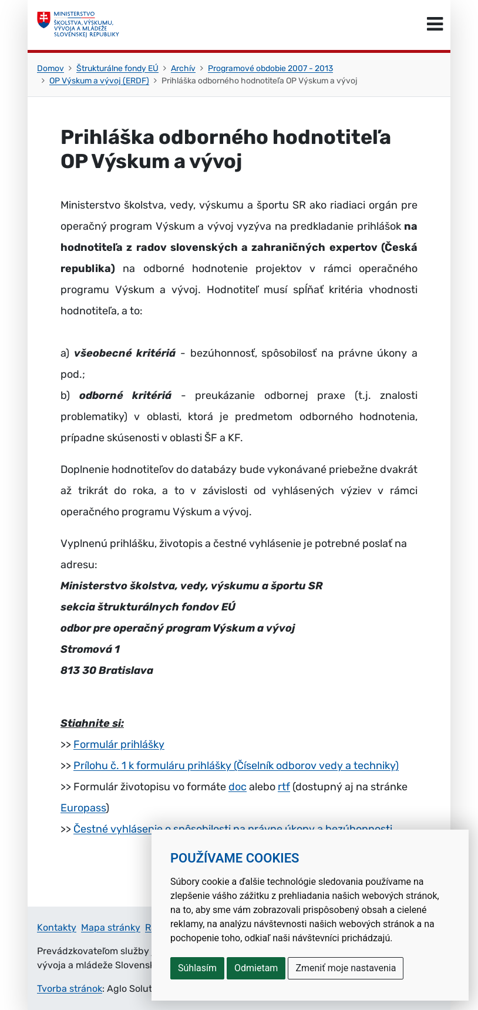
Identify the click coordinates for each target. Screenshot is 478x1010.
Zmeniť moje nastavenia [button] (345, 968)
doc (237, 786)
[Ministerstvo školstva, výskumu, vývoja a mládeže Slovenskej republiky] (78, 25)
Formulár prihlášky (118, 744)
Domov (50, 68)
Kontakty (56, 927)
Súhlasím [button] (197, 968)
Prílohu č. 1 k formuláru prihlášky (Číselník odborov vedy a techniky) (236, 765)
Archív (183, 68)
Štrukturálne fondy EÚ (117, 68)
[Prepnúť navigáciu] (434, 25)
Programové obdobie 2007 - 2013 (270, 68)
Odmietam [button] (256, 968)
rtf (284, 786)
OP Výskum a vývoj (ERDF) (99, 81)
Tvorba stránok (69, 988)
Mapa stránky (110, 927)
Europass (83, 807)
